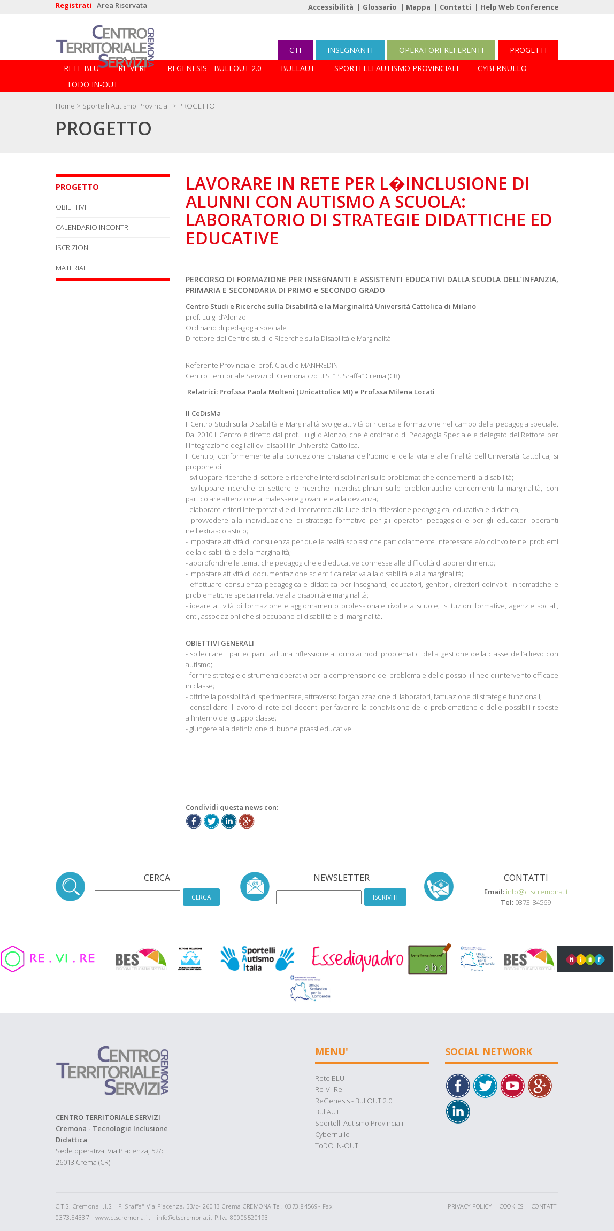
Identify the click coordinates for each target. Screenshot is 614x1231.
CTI (295, 50)
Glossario (380, 7)
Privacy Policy (470, 1206)
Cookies (512, 1206)
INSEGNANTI (350, 50)
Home (65, 106)
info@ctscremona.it (537, 891)
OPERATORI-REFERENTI (441, 50)
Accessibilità (331, 7)
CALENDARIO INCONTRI (93, 227)
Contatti (455, 7)
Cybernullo (502, 68)
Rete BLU (81, 68)
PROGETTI (528, 50)
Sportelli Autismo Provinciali (396, 68)
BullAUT (298, 68)
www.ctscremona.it (123, 1217)
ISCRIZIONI (73, 247)
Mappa (418, 7)
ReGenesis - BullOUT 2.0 (214, 68)
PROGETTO (196, 106)
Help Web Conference (519, 7)
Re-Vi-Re (133, 68)
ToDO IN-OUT (92, 84)
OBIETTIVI (71, 207)
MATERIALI (72, 268)
